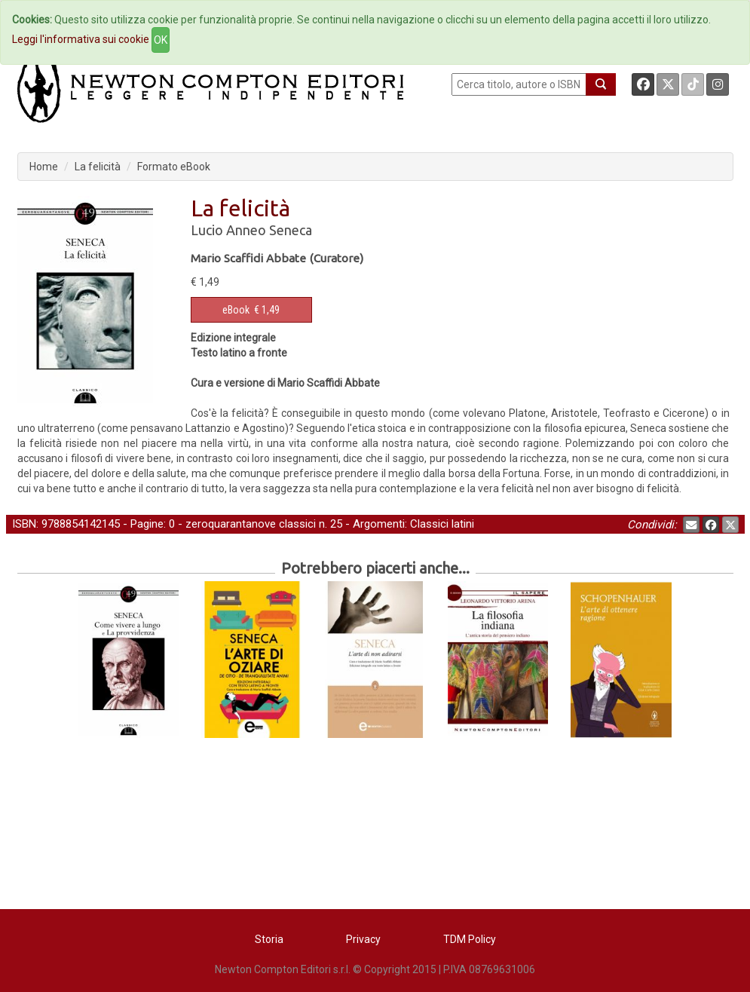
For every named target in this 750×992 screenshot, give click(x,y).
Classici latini (442, 524)
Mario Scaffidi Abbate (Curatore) (277, 258)
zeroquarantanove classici (250, 524)
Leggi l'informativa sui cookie (80, 39)
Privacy (363, 939)
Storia (269, 939)
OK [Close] (160, 40)
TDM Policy (469, 939)
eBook (235, 310)
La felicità (98, 167)
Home (43, 167)
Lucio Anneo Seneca (251, 229)
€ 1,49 (251, 310)
